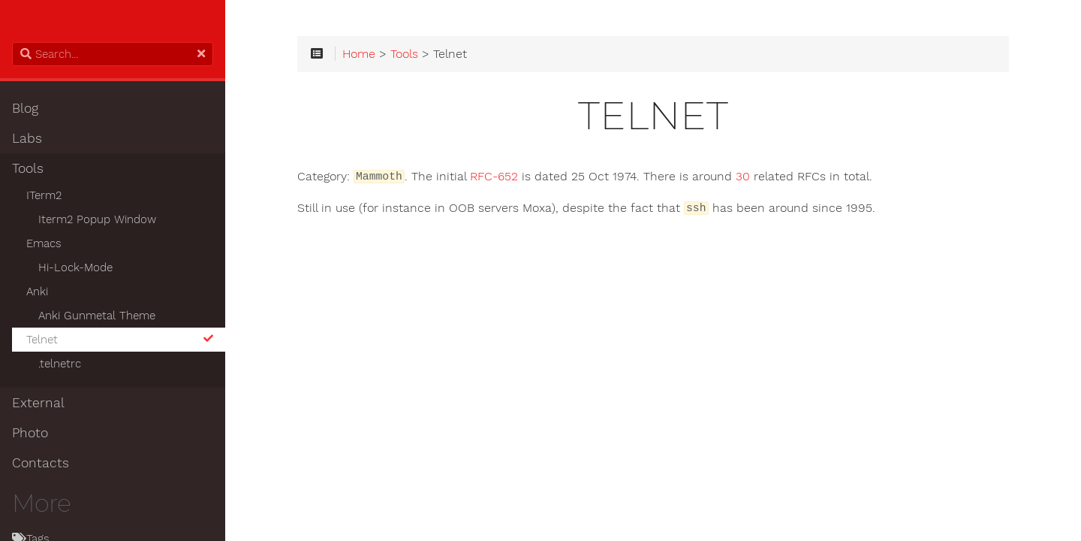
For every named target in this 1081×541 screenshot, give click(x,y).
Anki (37, 291)
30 (743, 176)
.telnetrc (59, 363)
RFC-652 (494, 176)
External (38, 402)
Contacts (40, 462)
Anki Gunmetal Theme (96, 315)
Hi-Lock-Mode (75, 267)
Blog (25, 108)
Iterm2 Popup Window (97, 219)
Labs (27, 138)
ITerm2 (44, 195)
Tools (28, 168)
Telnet (119, 339)
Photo (30, 432)
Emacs (44, 243)
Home (358, 54)
